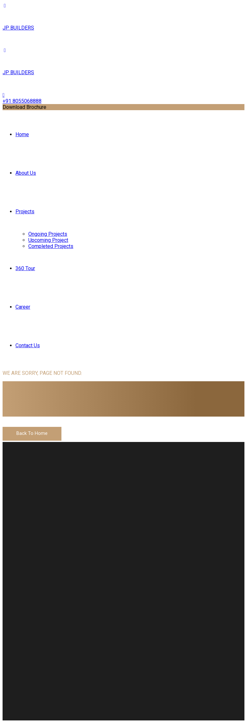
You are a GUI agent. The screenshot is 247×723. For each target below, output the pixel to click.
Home (22, 134)
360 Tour (25, 268)
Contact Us (27, 345)
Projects (24, 211)
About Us (25, 173)
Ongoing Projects (47, 234)
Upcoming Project (48, 240)
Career (22, 307)
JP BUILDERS (18, 28)
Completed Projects (50, 246)
